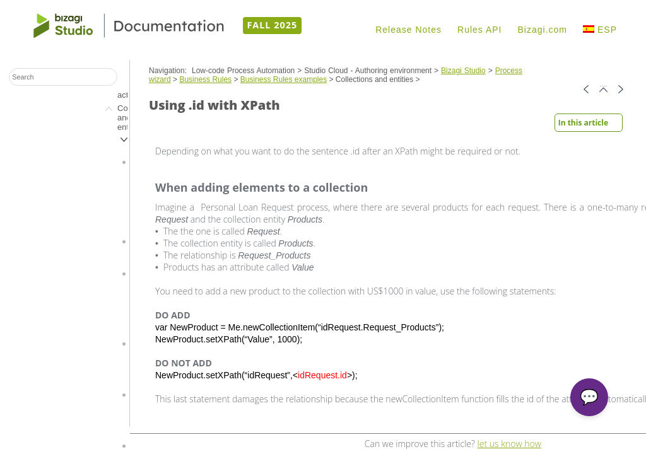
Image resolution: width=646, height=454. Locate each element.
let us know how (509, 444)
